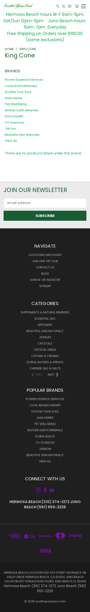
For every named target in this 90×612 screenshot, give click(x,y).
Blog (45, 274)
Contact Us (45, 267)
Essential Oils (45, 319)
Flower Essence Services (24, 79)
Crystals (45, 343)
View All (11, 140)
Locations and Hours (45, 255)
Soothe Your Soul (18, 92)
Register (53, 280)
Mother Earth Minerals (21, 110)
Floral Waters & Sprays (45, 362)
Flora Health (14, 116)
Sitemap (45, 286)
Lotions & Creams (45, 356)
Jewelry (45, 337)
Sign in (35, 280)
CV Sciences (14, 122)
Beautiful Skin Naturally (22, 134)
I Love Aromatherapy (21, 86)
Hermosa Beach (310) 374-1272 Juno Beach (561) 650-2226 (45, 504)
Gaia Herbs (13, 98)
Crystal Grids (45, 350)
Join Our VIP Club (45, 261)
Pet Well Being (16, 104)
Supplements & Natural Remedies (45, 312)
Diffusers (45, 325)
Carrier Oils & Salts (45, 368)
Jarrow (10, 128)
